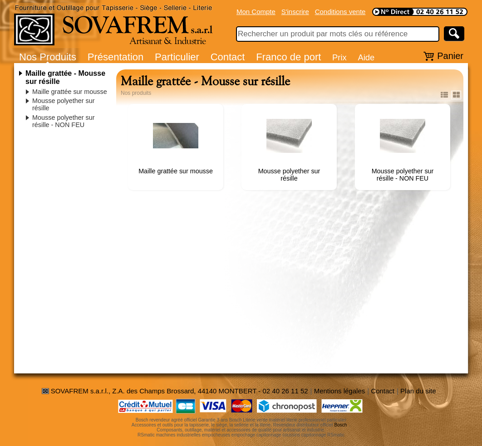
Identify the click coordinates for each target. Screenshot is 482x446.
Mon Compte (255, 11)
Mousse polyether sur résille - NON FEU (63, 121)
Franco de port (288, 57)
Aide (366, 57)
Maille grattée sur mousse (69, 91)
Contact (228, 57)
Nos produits (136, 93)
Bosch (340, 424)
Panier (450, 56)
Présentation (116, 57)
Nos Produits (47, 57)
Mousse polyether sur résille (289, 174)
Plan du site (418, 391)
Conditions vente (340, 11)
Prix (339, 57)
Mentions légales (339, 391)
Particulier (177, 57)
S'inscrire (295, 11)
